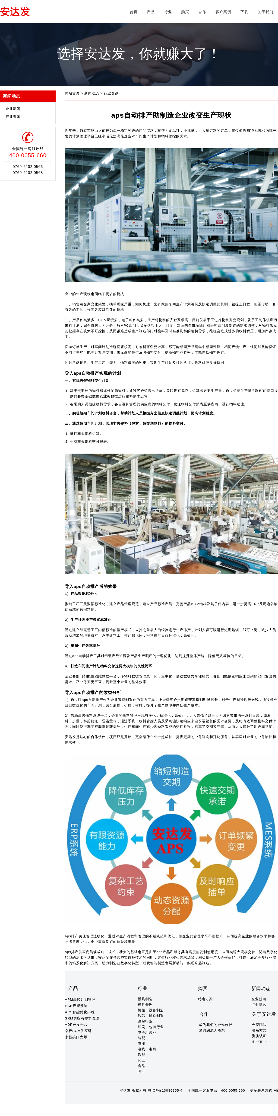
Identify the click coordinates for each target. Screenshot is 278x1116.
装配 (141, 1038)
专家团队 (259, 1025)
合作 (202, 12)
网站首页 (73, 93)
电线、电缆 (147, 1049)
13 (106, 1099)
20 (137, 1099)
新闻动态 (92, 93)
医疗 (141, 1071)
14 (110, 1099)
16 (119, 1099)
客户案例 (223, 12)
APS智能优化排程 (80, 1012)
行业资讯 (13, 117)
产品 (151, 12)
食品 (141, 1066)
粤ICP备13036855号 (165, 1090)
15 (115, 1099)
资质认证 (259, 1036)
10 (93, 1099)
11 (97, 1099)
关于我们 (265, 12)
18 (128, 1099)
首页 (134, 12)
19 (133, 1099)
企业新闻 (13, 109)
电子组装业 (147, 1032)
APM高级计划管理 (80, 999)
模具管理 (145, 1004)
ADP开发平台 (76, 1024)
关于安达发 (264, 1014)
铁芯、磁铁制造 (151, 1016)
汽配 (141, 1055)
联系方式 (259, 1030)
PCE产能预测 (76, 1006)
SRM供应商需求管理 (82, 1018)
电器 (141, 1043)
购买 (185, 12)
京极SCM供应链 (78, 1031)
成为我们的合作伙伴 (215, 1025)
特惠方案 (205, 999)
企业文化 (259, 1041)
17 (124, 1099)
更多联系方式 (261, 1090)
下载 (244, 12)
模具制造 (145, 999)
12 (101, 1099)
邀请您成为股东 (212, 1030)
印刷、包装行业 (151, 1027)
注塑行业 (145, 1021)
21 (142, 1099)
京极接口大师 (76, 1037)
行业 (168, 12)
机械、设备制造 (151, 1010)
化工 (141, 1060)
